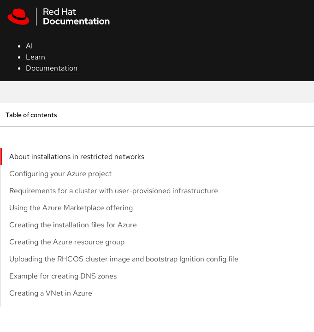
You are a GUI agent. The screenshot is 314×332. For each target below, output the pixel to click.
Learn (35, 57)
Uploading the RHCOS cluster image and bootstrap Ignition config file (123, 259)
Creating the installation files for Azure (73, 225)
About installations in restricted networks (76, 156)
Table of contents (31, 114)
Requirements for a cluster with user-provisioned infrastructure (113, 191)
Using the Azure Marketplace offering (71, 208)
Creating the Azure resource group (66, 242)
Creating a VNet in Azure (50, 293)
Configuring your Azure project (60, 173)
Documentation (51, 68)
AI (29, 46)
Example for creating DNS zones (63, 276)
